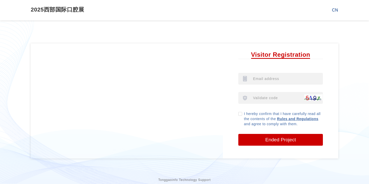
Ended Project (280, 139)
